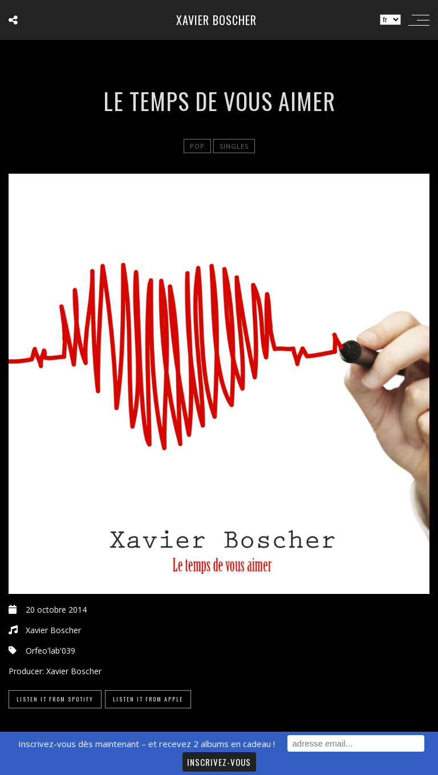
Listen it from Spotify (55, 699)
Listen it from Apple (148, 699)
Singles (234, 146)
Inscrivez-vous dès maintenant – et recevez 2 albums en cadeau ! (146, 743)
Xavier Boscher (216, 19)
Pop (197, 146)
